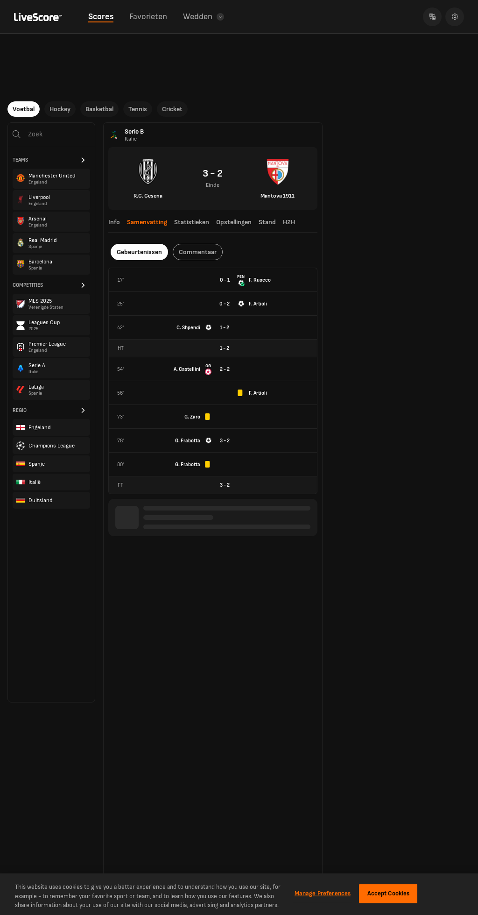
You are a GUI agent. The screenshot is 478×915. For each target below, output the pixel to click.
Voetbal (24, 109)
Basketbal (99, 109)
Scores (100, 16)
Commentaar (198, 252)
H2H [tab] (289, 222)
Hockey (59, 109)
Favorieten (148, 16)
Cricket (172, 109)
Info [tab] (114, 222)
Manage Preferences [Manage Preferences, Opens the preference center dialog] (323, 893)
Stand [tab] (267, 222)
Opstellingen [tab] (234, 222)
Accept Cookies (388, 893)
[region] (239, 894)
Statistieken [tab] (191, 222)
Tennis (137, 109)
